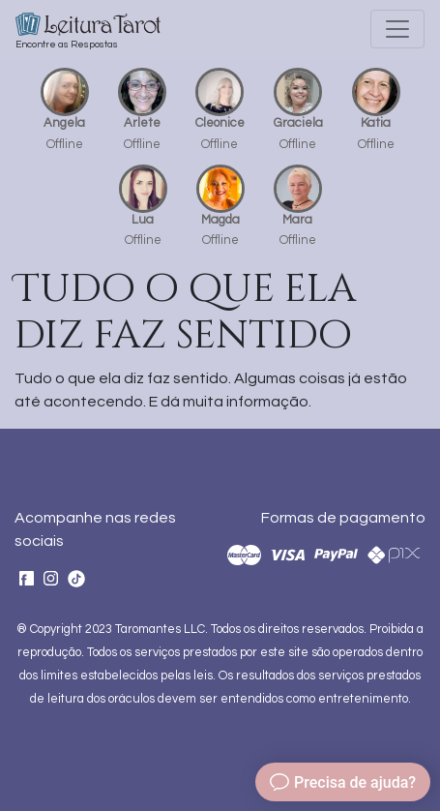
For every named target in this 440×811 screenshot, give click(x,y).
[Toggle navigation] (397, 29)
